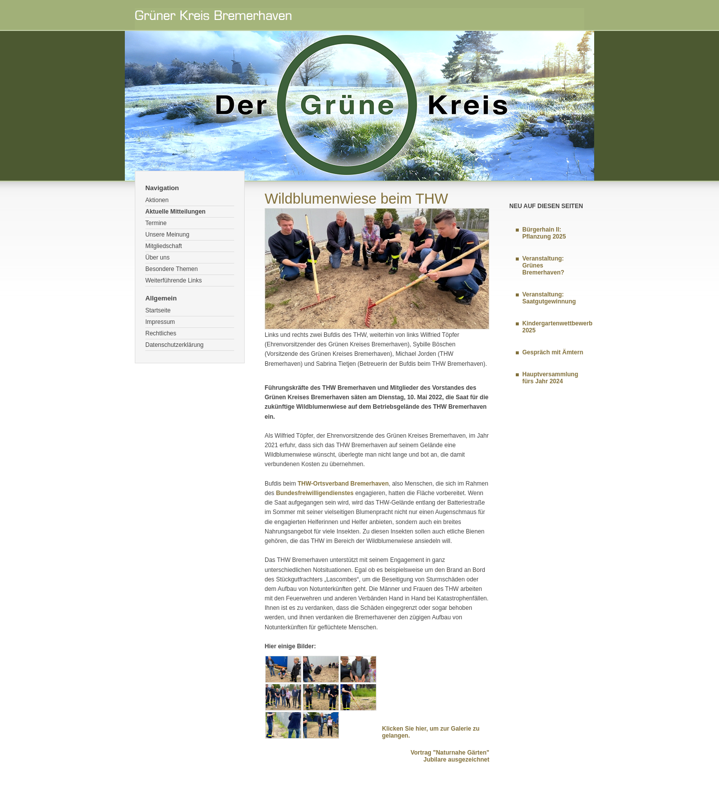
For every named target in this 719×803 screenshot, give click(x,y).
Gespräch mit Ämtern (552, 352)
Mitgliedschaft (163, 246)
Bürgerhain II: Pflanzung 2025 (544, 233)
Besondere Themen (171, 269)
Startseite (158, 310)
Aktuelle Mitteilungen (175, 211)
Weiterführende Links (173, 280)
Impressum (160, 321)
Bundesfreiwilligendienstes (315, 493)
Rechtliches (160, 333)
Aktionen (157, 200)
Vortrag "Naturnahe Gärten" (449, 752)
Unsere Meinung (167, 234)
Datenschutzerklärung (174, 344)
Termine (156, 223)
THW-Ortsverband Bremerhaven (343, 483)
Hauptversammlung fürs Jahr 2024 (550, 378)
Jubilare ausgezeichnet (456, 759)
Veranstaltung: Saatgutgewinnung (549, 298)
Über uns (157, 257)
